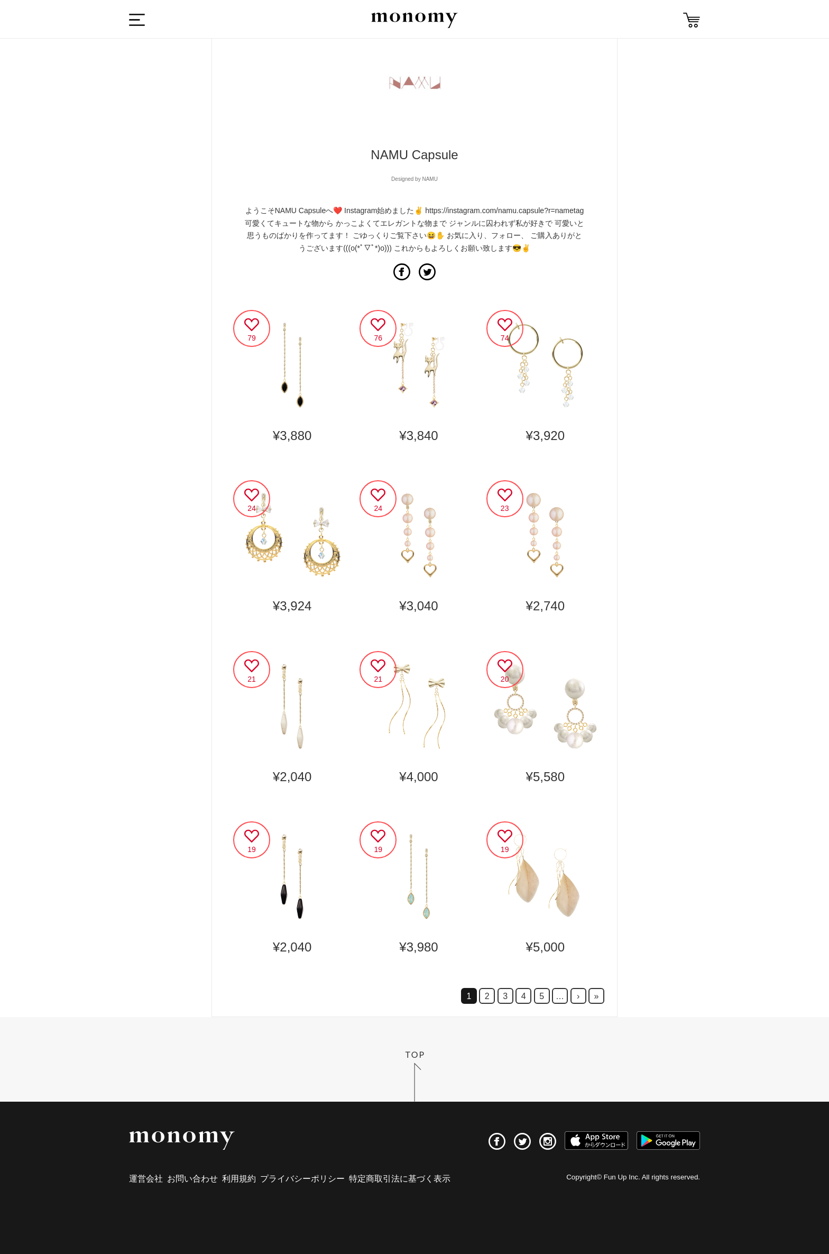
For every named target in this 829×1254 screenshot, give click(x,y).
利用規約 (239, 1178)
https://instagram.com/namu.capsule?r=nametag (504, 210)
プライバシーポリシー (302, 1178)
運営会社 (146, 1178)
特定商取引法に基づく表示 (399, 1178)
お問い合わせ (192, 1178)
